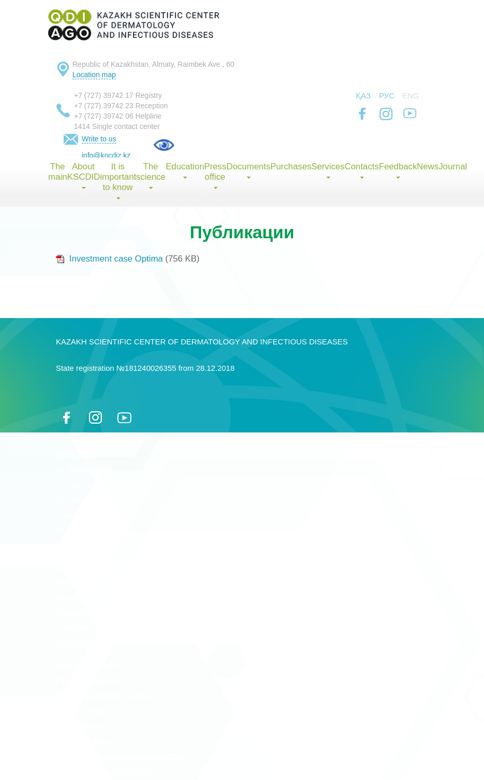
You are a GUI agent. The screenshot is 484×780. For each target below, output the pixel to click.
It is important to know (117, 180)
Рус (387, 95)
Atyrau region (82, 530)
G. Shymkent (81, 470)
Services (327, 170)
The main (57, 172)
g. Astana (74, 440)
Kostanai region (86, 613)
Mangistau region (89, 666)
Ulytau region (81, 711)
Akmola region (83, 485)
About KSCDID (83, 175)
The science (150, 175)
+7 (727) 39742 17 (103, 95)
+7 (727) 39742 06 (103, 116)
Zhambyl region (86, 568)
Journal (452, 166)
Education (184, 170)
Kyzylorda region (88, 643)
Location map (94, 74)
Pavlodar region (86, 681)
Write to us (99, 139)
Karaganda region (90, 598)
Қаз (363, 95)
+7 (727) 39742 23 (103, 106)
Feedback (398, 170)
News (427, 166)
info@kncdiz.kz (106, 155)
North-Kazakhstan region (104, 696)
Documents (248, 170)
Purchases (290, 166)
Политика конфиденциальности (120, 756)
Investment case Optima (109, 259)
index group (133, 771)
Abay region (79, 726)
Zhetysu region (84, 741)
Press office (215, 175)
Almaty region (82, 515)
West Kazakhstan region (103, 583)
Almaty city (77, 455)
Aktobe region (83, 500)
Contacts (361, 170)
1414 (82, 126)
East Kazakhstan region (101, 553)
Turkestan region (88, 628)
